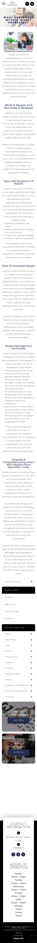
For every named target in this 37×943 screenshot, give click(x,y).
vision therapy (10, 640)
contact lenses (11, 657)
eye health (9, 668)
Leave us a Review (12, 611)
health (7, 645)
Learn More (18, 720)
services (8, 651)
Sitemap (19, 933)
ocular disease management (16, 691)
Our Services (9, 597)
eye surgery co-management (16, 685)
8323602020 (18, 848)
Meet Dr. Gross (10, 604)
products (8, 679)
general (8, 634)
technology (9, 697)
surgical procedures (12, 674)
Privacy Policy (28, 930)
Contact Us (9, 618)
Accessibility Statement (12, 930)
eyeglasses (9, 662)
